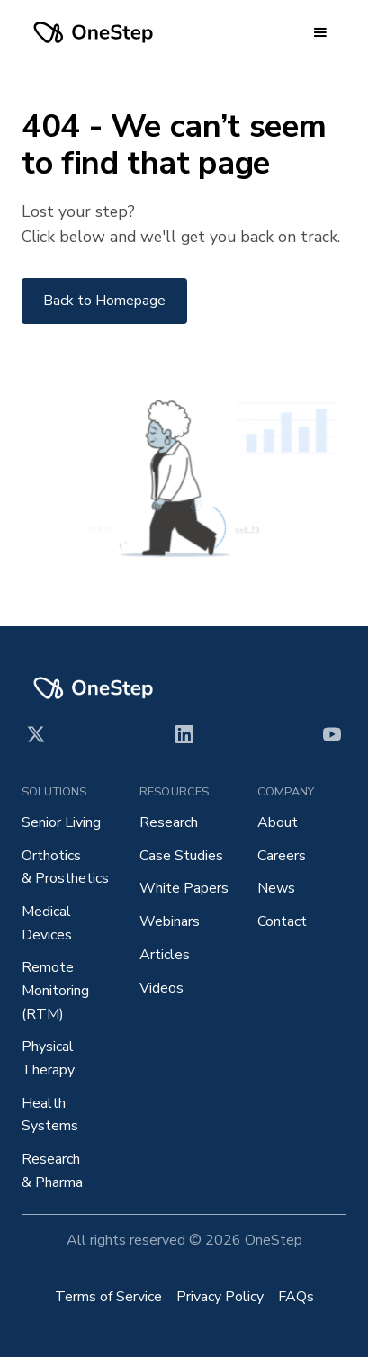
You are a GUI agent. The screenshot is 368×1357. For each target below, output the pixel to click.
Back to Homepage (104, 300)
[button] (320, 32)
